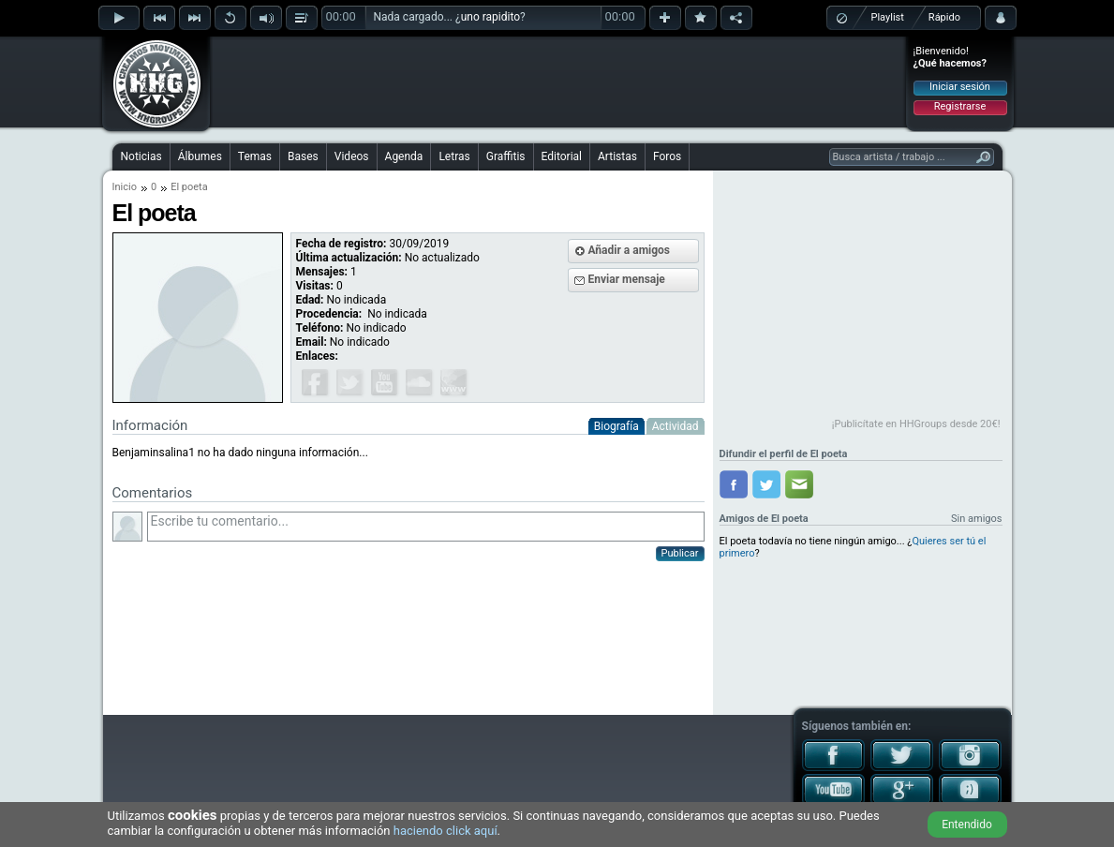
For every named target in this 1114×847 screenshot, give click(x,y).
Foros (667, 156)
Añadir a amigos (629, 250)
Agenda (404, 156)
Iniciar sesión (959, 87)
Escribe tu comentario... (426, 527)
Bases (303, 156)
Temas (255, 156)
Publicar (680, 553)
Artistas (617, 156)
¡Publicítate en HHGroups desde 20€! (916, 424)
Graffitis (506, 156)
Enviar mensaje (626, 279)
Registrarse (960, 106)
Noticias (141, 156)
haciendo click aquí (446, 831)
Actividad (675, 426)
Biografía (616, 426)
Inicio (124, 187)
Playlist (887, 17)
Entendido (967, 824)
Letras (453, 156)
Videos (351, 156)
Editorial (562, 156)
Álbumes (200, 156)
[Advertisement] (558, 81)
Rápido (944, 17)
